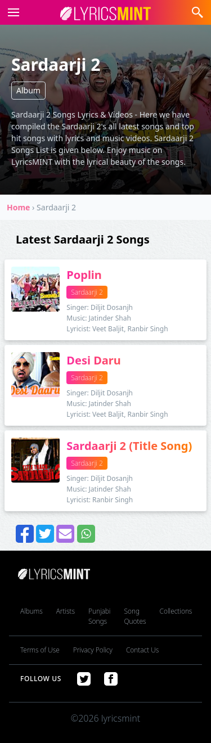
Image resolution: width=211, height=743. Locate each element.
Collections (176, 611)
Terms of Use (40, 650)
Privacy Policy (93, 650)
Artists (65, 611)
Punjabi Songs (99, 616)
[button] (11, 12)
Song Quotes (135, 616)
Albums (31, 611)
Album (28, 90)
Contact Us (142, 650)
